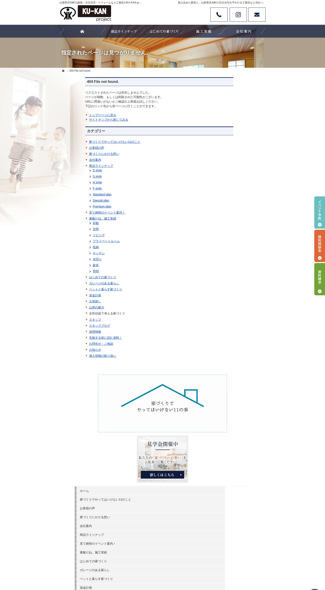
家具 (70, 265)
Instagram (238, 15)
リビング (73, 235)
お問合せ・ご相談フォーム (240, 452)
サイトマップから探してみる (82, 119)
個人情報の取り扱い (76, 355)
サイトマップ (228, 347)
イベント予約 (319, 212)
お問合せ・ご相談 (75, 343)
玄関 (70, 229)
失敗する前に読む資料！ (79, 337)
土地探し (69, 301)
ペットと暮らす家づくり (79, 289)
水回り (71, 259)
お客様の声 (70, 147)
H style (71, 182)
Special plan (75, 200)
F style (71, 188)
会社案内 (69, 160)
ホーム (223, 158)
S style (71, 176)
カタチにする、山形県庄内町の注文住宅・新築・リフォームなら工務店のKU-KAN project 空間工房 (163, 571)
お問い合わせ (257, 15)
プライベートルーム (80, 241)
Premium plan (76, 206)
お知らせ (69, 349)
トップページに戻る (76, 115)
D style (71, 170)
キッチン (73, 253)
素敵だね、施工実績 (76, 218)
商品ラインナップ (75, 166)
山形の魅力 (70, 307)
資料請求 (319, 279)
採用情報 (69, 331)
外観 (70, 223)
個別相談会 (319, 246)
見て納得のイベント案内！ (81, 212)
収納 (70, 247)
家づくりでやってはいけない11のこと (89, 141)
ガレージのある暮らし (78, 283)
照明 (70, 271)
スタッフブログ (73, 325)
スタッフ (69, 319)
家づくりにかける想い (78, 154)
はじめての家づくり (76, 277)
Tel (219, 15)
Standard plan (76, 194)
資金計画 (69, 295)
